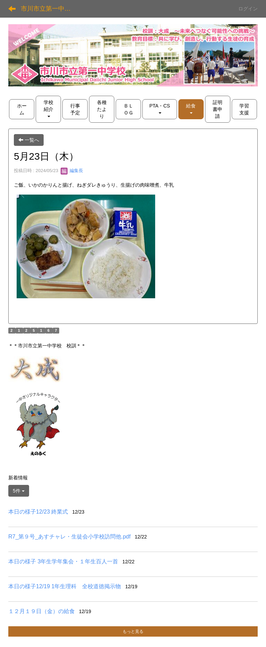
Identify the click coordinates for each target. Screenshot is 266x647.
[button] (191, 109)
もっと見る (133, 631)
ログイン (248, 8)
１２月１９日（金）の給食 (41, 611)
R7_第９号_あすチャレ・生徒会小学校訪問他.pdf (69, 537)
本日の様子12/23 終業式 (38, 512)
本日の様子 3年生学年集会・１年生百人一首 (63, 561)
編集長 (72, 170)
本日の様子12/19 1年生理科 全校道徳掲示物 (64, 586)
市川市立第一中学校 (49, 8)
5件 (19, 491)
